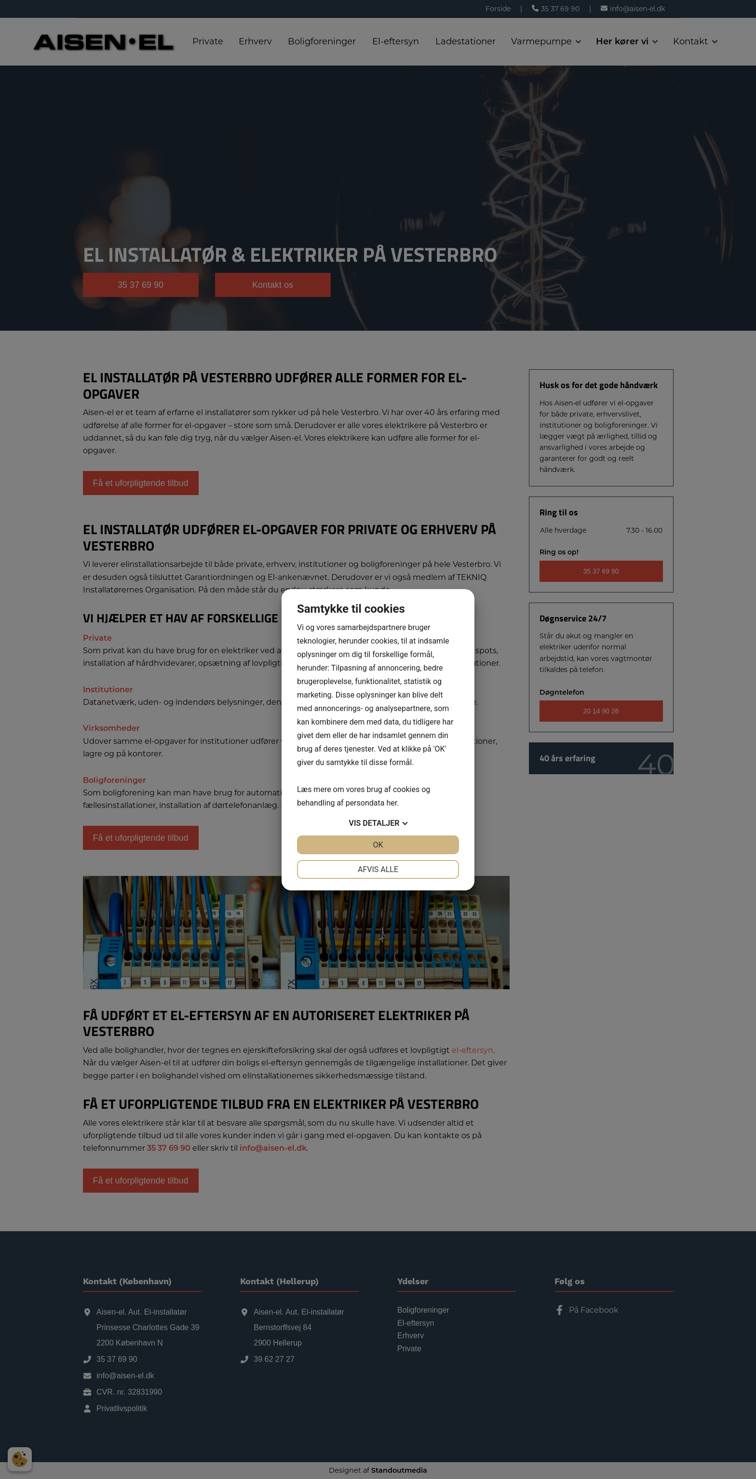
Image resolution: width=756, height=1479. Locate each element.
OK (378, 844)
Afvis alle (378, 869)
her (391, 802)
